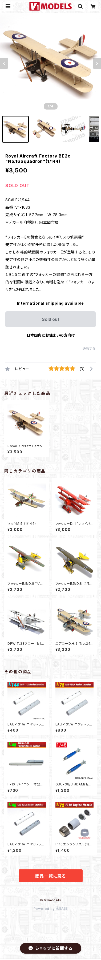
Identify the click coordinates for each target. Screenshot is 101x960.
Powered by (51, 909)
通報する (89, 348)
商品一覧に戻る (50, 876)
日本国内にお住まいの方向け (51, 335)
